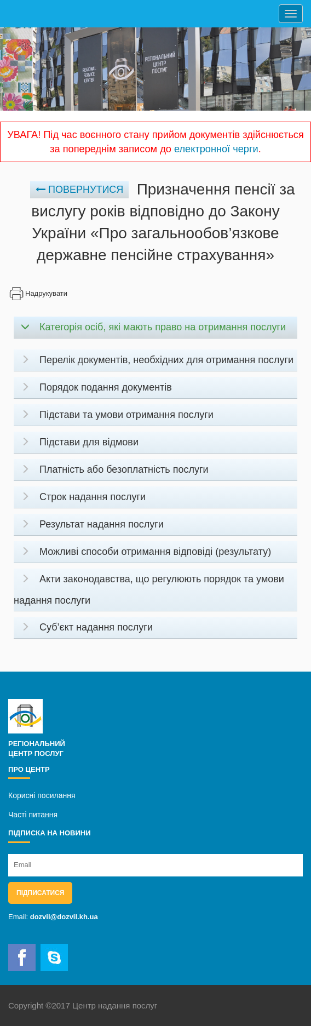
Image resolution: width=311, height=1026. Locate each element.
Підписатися (40, 893)
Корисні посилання (41, 795)
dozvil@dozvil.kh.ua (64, 917)
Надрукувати (37, 293)
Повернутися (79, 189)
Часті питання (32, 814)
